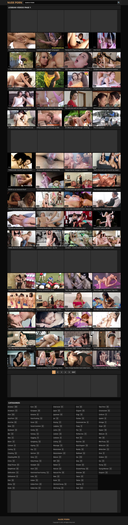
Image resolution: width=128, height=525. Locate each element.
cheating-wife (14, 457)
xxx (101, 461)
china (11, 461)
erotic (11, 488)
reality (80, 449)
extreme (35, 414)
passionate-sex (82, 422)
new (56, 476)
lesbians (57, 437)
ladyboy (57, 426)
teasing (80, 484)
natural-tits (58, 472)
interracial (58, 406)
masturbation (59, 453)
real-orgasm (82, 445)
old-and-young (60, 484)
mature (57, 457)
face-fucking (36, 418)
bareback (12, 430)
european (35, 410)
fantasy (35, 434)
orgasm (80, 410)
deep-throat (13, 464)
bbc (11, 434)
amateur (12, 406)
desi (11, 480)
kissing (57, 422)
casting (11, 449)
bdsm (11, 441)
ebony (11, 484)
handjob (35, 464)
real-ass (80, 441)
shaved (80, 464)
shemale (80, 472)
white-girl (104, 445)
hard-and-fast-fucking (40, 472)
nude (56, 480)
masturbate (58, 449)
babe (11, 426)
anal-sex (12, 422)
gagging (35, 437)
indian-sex (36, 488)
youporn (103, 472)
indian (34, 480)
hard (34, 468)
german (35, 453)
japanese (58, 414)
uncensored (104, 410)
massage (57, 445)
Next (73, 372)
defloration (13, 472)
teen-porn (104, 406)
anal (11, 414)
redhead (80, 453)
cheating (12, 453)
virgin (102, 426)
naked (56, 464)
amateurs (13, 410)
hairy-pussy (36, 461)
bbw (11, 437)
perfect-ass (81, 434)
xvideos (103, 457)
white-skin (104, 449)
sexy (79, 461)
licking (57, 441)
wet (102, 437)
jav (55, 418)
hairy (34, 457)
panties (80, 418)
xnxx (102, 453)
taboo (79, 476)
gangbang (36, 441)
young (102, 464)
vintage (103, 422)
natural (57, 468)
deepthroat (13, 468)
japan (56, 410)
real (79, 437)
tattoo (80, 480)
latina (57, 430)
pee (79, 430)
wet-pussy (104, 441)
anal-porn (13, 418)
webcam (103, 434)
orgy (79, 414)
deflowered (13, 476)
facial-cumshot (37, 426)
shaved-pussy (82, 468)
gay (33, 449)
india (34, 476)
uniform (103, 414)
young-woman (105, 468)
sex (79, 457)
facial (34, 422)
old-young (58, 488)
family (34, 430)
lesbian (57, 434)
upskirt (102, 418)
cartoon (12, 445)
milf (56, 461)
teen (79, 488)
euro (34, 406)
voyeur (103, 430)
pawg (79, 426)
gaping (35, 445)
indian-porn (36, 484)
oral (79, 406)
